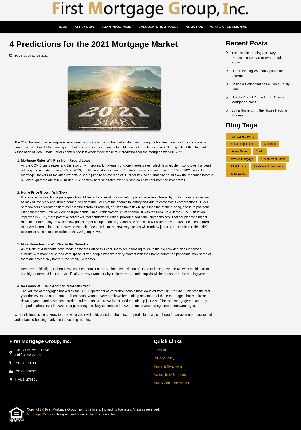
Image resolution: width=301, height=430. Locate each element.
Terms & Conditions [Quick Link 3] (168, 366)
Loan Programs (116, 27)
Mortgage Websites (41, 414)
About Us (194, 27)
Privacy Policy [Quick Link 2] (164, 358)
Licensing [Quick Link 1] (161, 350)
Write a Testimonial (228, 27)
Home (62, 27)
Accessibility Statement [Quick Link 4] (171, 374)
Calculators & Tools (158, 27)
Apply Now (84, 27)
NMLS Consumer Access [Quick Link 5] (172, 383)
